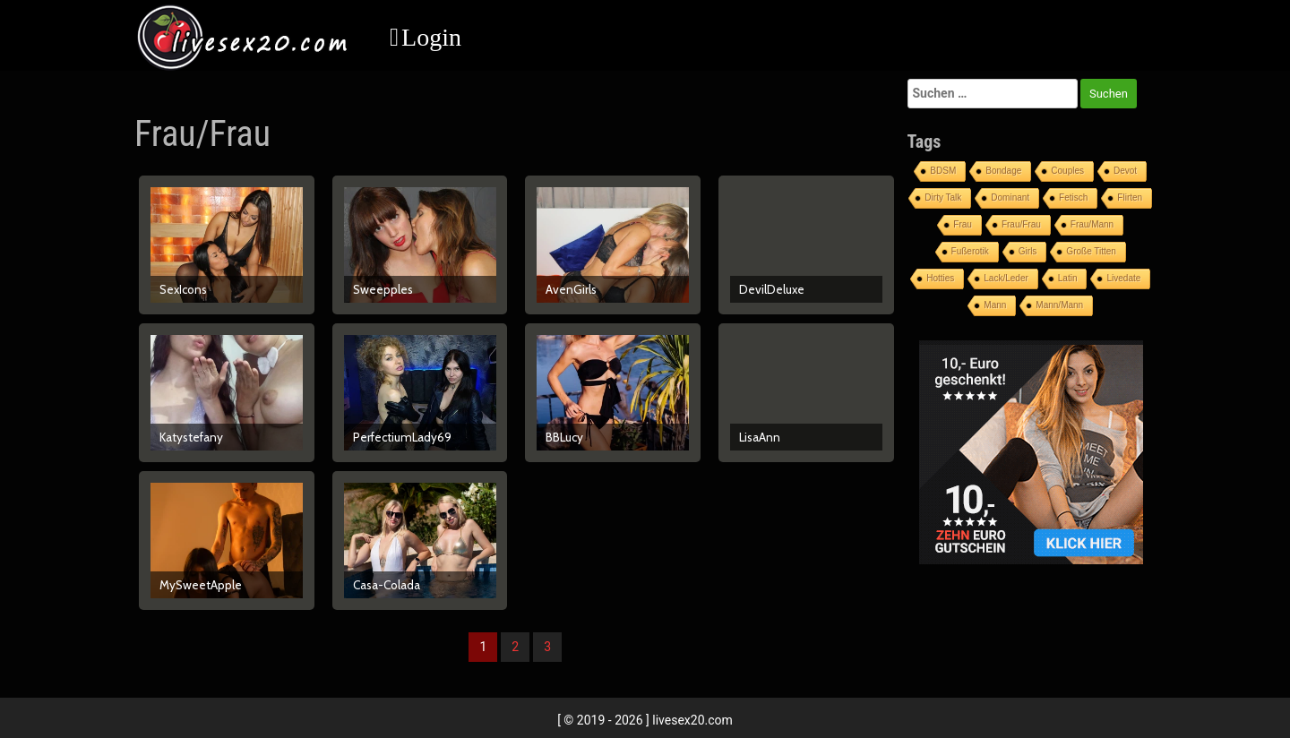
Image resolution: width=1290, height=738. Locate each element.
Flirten (1129, 197)
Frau (962, 224)
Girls (1028, 251)
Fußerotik (970, 251)
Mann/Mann (1059, 305)
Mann (995, 305)
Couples (1067, 171)
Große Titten (1091, 251)
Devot (1125, 171)
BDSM (943, 171)
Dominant (1010, 197)
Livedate (1123, 278)
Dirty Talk (942, 197)
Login (431, 37)
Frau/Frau (1021, 224)
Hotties (940, 278)
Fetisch (1073, 197)
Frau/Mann (1092, 224)
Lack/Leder (1006, 278)
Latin (1068, 278)
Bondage (1003, 171)
